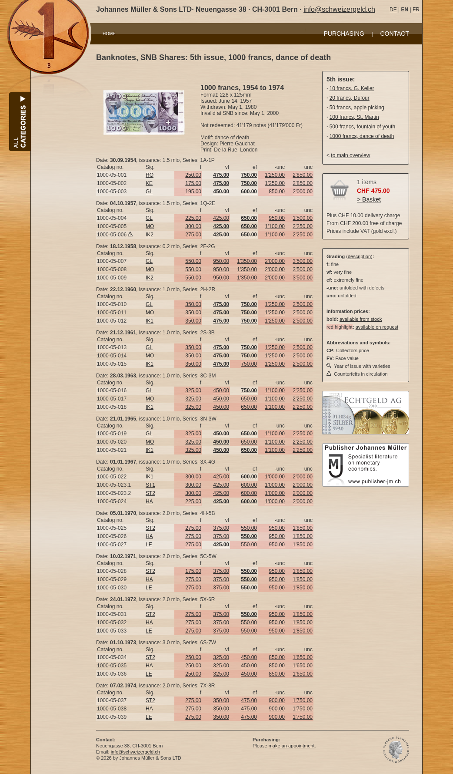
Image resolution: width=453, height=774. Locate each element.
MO (150, 226)
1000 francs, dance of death (362, 136)
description (359, 256)
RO (149, 175)
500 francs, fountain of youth (362, 127)
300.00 (193, 226)
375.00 (221, 528)
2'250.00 (303, 226)
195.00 (193, 191)
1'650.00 (303, 657)
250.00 (193, 175)
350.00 (193, 304)
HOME (109, 33)
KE (149, 183)
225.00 (193, 218)
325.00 (193, 390)
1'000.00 (275, 477)
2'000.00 (303, 191)
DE (393, 10)
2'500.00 (303, 304)
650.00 (249, 399)
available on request (377, 327)
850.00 (277, 191)
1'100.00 (275, 226)
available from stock (361, 319)
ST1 (150, 485)
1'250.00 (275, 175)
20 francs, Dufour (350, 98)
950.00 (277, 218)
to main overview (350, 155)
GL (149, 191)
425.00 (221, 218)
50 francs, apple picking (357, 107)
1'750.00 (303, 700)
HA (149, 501)
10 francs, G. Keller (352, 88)
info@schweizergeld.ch (339, 9)
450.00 (221, 390)
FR (416, 10)
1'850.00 (303, 528)
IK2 (149, 235)
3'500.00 (303, 261)
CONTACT (394, 33)
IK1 (149, 321)
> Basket (369, 199)
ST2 (150, 493)
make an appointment (292, 745)
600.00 (249, 485)
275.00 (193, 235)
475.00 (249, 700)
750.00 (249, 364)
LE (149, 545)
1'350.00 (247, 261)
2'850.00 (303, 175)
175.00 (193, 183)
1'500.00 (303, 218)
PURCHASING (344, 33)
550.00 (193, 261)
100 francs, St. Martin (354, 117)
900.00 (277, 700)
